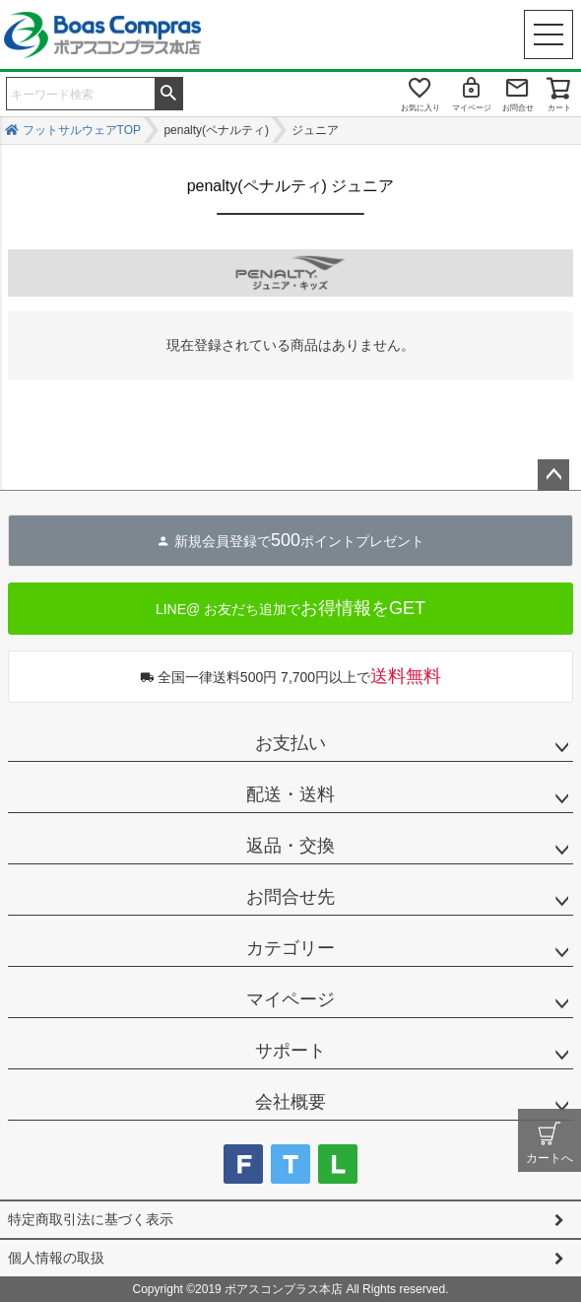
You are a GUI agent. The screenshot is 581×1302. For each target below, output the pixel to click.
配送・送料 (290, 794)
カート (559, 107)
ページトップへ (553, 475)
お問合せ (518, 107)
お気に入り (420, 107)
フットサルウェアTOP (82, 130)
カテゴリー (290, 948)
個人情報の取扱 (56, 1258)
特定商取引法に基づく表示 (90, 1219)
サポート (290, 1051)
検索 (168, 91)
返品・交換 (290, 846)
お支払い (290, 743)
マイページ (471, 107)
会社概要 (290, 1102)
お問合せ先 (290, 897)
